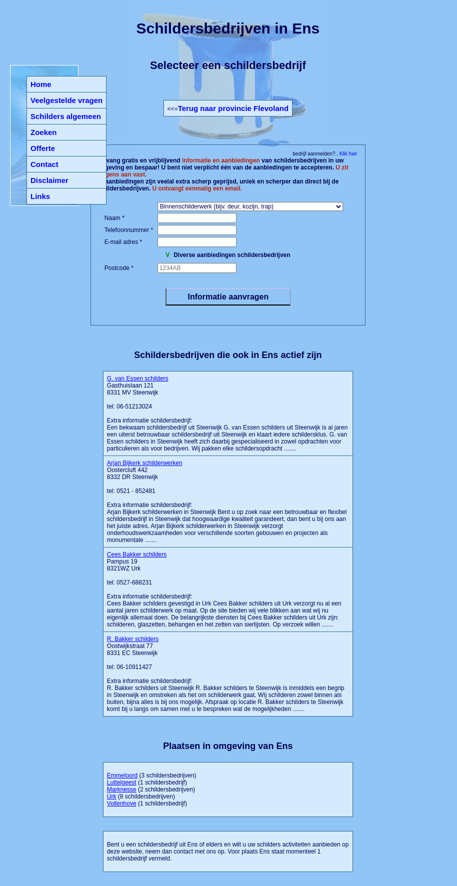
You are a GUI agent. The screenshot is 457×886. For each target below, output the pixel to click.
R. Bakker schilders (132, 639)
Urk (111, 796)
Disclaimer (49, 180)
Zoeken (43, 132)
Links (40, 196)
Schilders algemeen (65, 116)
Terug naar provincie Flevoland (233, 108)
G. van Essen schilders (137, 378)
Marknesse (121, 789)
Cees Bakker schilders (136, 554)
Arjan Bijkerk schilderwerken (144, 463)
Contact (44, 164)
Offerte (42, 148)
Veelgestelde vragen (66, 100)
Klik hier (347, 153)
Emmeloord (122, 775)
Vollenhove (121, 803)
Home (41, 84)
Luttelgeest (121, 782)
